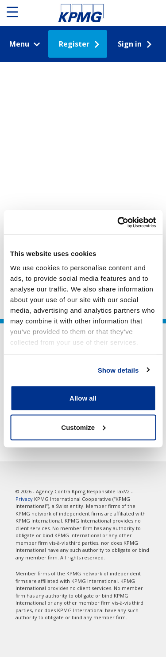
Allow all (83, 398)
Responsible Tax (81, 13)
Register (74, 44)
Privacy (24, 499)
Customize (83, 427)
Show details (118, 370)
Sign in (130, 44)
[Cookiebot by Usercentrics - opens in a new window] (118, 222)
